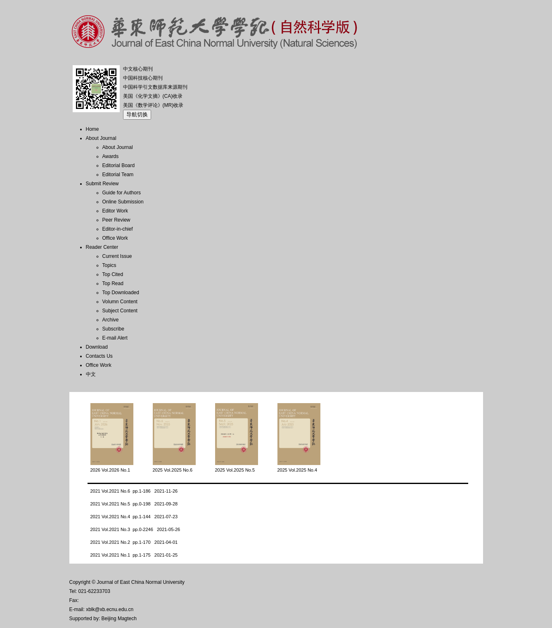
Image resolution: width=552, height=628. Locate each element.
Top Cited (112, 274)
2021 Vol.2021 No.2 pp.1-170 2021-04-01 (134, 542)
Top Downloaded (120, 292)
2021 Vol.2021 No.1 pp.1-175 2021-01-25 (134, 554)
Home (92, 129)
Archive (110, 320)
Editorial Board (118, 165)
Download (97, 347)
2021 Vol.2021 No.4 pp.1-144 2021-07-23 (134, 516)
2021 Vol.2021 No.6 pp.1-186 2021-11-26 (134, 491)
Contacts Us (99, 356)
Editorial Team (118, 174)
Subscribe (113, 329)
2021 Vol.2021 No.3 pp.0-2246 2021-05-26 (135, 529)
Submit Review (102, 184)
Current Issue (117, 256)
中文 (91, 374)
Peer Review (116, 220)
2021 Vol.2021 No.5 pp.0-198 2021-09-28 (134, 503)
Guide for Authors (121, 193)
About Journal (101, 138)
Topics (109, 265)
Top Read (112, 283)
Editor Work (115, 211)
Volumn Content (119, 302)
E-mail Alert (115, 338)
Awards (110, 156)
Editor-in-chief (117, 229)
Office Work (115, 238)
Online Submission (123, 202)
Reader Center (102, 247)
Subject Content (119, 311)
